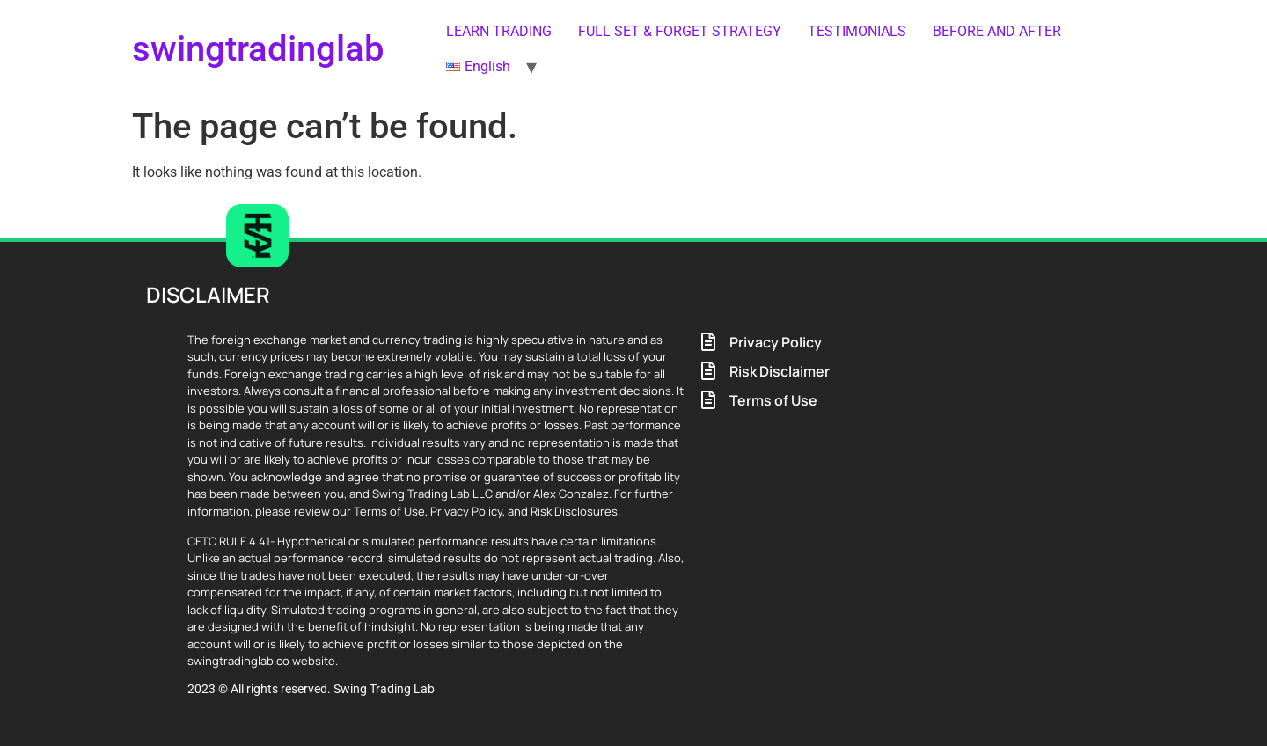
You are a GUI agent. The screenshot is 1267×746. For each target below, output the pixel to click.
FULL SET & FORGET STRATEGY (679, 31)
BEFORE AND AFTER (997, 31)
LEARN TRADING (499, 31)
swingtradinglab (258, 48)
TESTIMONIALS (857, 31)
